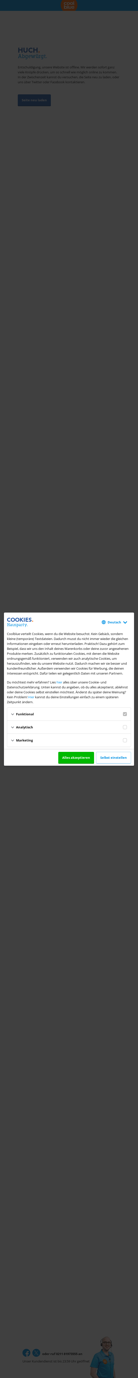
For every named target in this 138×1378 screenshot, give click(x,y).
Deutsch (114, 622)
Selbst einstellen (113, 757)
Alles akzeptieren (76, 757)
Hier (31, 697)
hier (59, 682)
